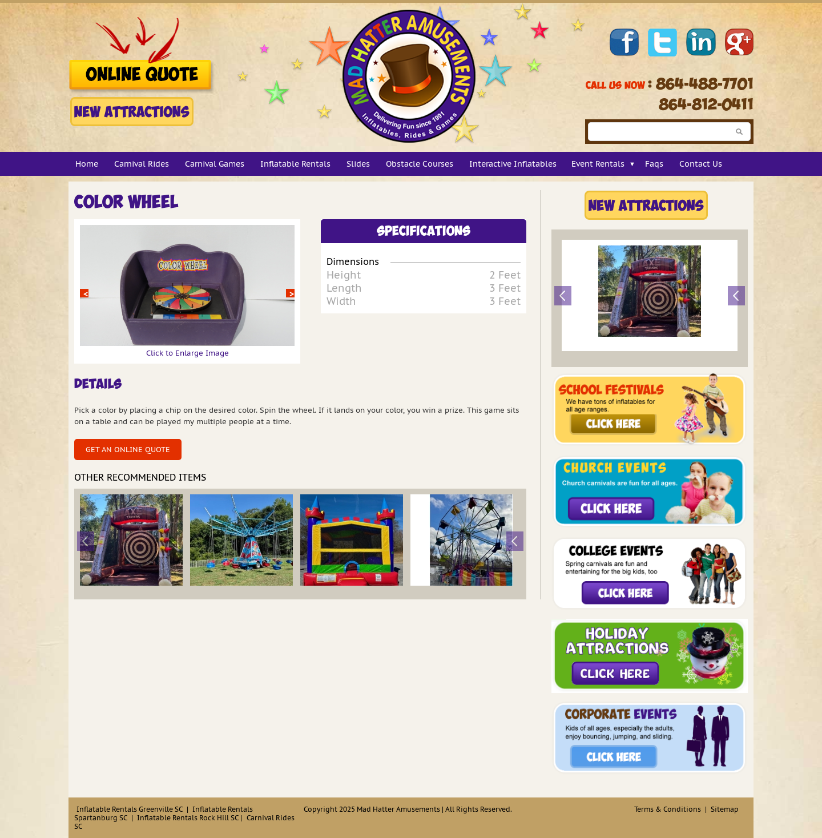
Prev (84, 293)
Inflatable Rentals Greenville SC (129, 809)
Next (290, 293)
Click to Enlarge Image (187, 348)
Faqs (654, 164)
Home (86, 164)
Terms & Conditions (667, 809)
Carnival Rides (141, 164)
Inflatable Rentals (295, 164)
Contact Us (700, 164)
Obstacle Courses (419, 164)
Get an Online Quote (128, 449)
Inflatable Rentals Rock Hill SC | (189, 817)
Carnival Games (214, 164)
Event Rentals (597, 164)
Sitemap (725, 809)
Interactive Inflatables (513, 164)
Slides (358, 164)
